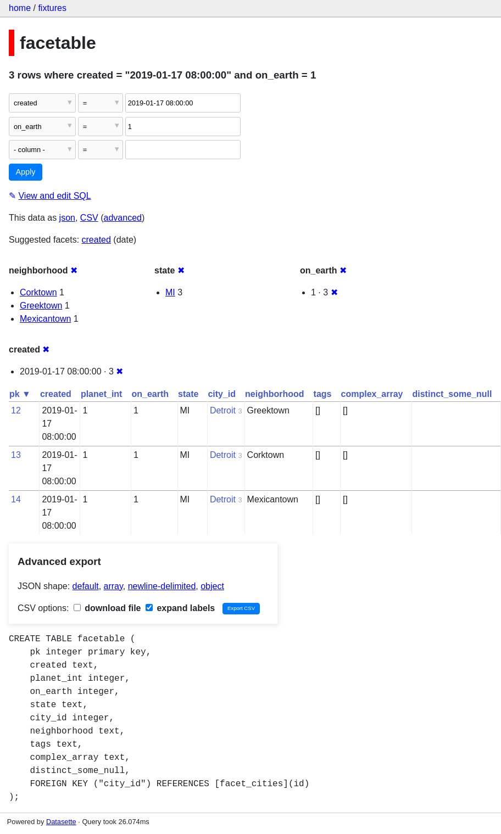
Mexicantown (45, 318)
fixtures (52, 8)
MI (170, 292)
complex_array (372, 394)
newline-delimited (162, 586)
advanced (123, 217)
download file (107, 608)
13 (16, 455)
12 (16, 410)
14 (16, 499)
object (212, 586)
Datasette (61, 822)
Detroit (223, 410)
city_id (222, 394)
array (113, 586)
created (96, 239)
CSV (89, 217)
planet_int (102, 394)
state (188, 394)
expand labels (180, 608)
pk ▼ (20, 394)
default (86, 586)
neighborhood (274, 394)
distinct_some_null (452, 394)
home (20, 8)
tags (323, 394)
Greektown (41, 305)
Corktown (38, 292)
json (67, 217)
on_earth (150, 394)
